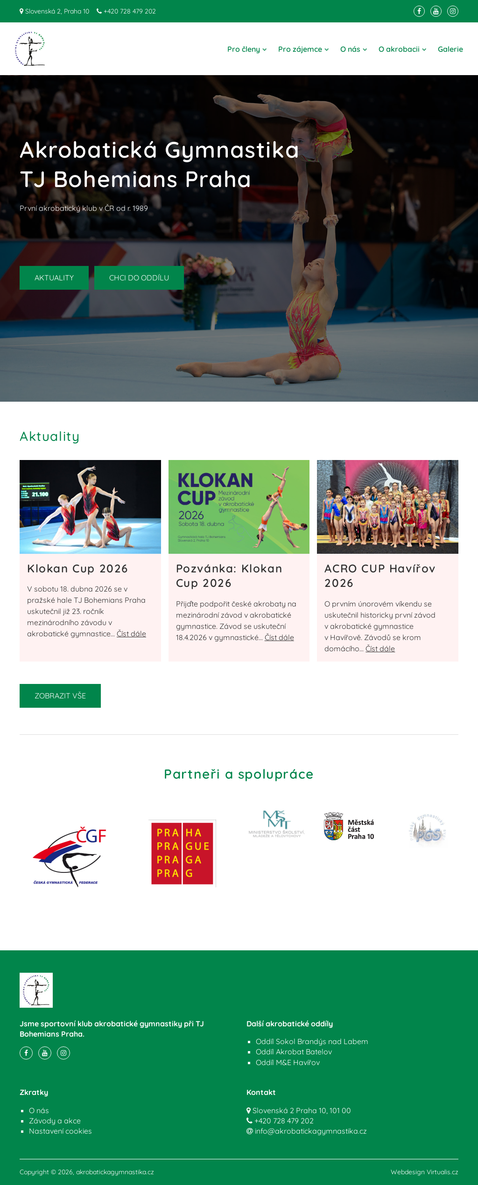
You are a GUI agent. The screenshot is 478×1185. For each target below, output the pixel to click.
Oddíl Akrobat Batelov (294, 1051)
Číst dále (131, 633)
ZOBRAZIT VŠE (60, 695)
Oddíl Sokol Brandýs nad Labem (312, 1041)
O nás (353, 49)
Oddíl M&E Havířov (288, 1062)
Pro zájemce (303, 49)
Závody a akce (55, 1120)
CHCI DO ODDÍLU (139, 277)
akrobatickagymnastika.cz (115, 1172)
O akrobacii (403, 49)
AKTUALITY (54, 277)
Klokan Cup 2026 (77, 568)
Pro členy (247, 49)
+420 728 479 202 (130, 11)
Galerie (450, 49)
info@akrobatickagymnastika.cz (311, 1131)
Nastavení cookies (60, 1131)
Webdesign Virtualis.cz (424, 1172)
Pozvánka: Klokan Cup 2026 (229, 575)
